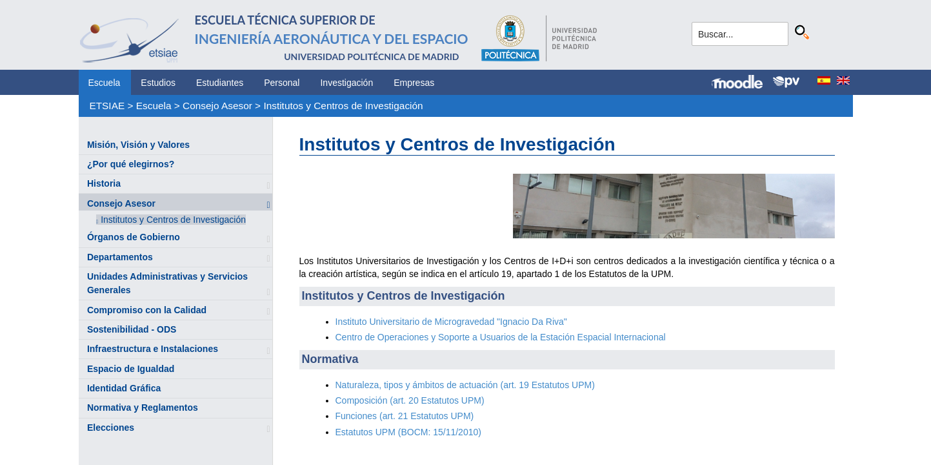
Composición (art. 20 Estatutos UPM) (410, 400)
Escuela (104, 83)
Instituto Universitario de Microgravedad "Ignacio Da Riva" (451, 321)
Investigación (346, 83)
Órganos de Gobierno (133, 237)
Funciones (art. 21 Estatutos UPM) (404, 416)
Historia (104, 183)
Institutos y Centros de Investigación (343, 105)
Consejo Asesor (217, 105)
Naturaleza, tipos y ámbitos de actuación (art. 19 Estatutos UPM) (465, 385)
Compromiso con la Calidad (146, 310)
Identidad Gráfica (124, 388)
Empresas (414, 83)
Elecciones (110, 427)
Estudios (158, 83)
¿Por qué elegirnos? (130, 164)
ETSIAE (107, 105)
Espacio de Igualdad (130, 369)
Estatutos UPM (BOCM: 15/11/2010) (408, 432)
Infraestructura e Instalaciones (152, 349)
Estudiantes (219, 83)
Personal (281, 83)
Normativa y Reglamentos (142, 407)
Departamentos (120, 257)
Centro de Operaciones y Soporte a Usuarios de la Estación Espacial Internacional (500, 337)
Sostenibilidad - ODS (131, 329)
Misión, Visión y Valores (138, 145)
